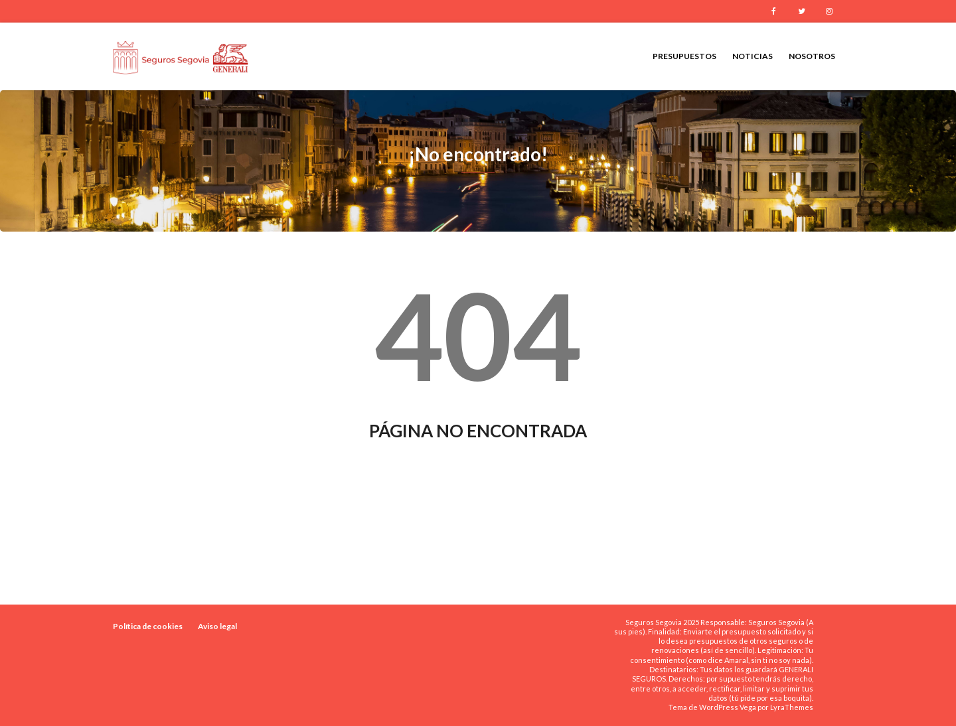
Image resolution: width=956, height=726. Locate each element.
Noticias (752, 56)
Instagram (829, 11)
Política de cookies (148, 626)
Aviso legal (217, 626)
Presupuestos (684, 56)
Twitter (801, 11)
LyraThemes (791, 707)
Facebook (773, 11)
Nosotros (812, 56)
